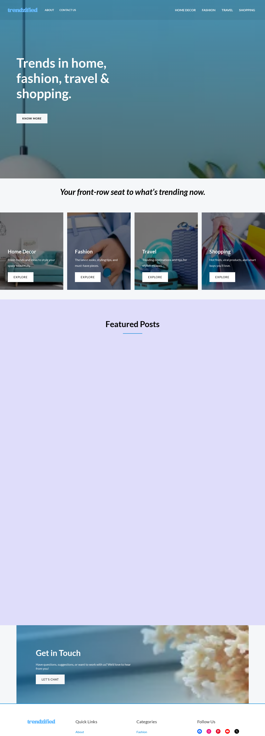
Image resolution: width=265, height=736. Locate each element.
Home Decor (185, 10)
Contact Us (67, 10)
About (49, 10)
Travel (227, 10)
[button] (31, 118)
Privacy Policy (84, 687)
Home (79, 699)
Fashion (208, 10)
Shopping (247, 10)
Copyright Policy (86, 682)
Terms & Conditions (88, 693)
